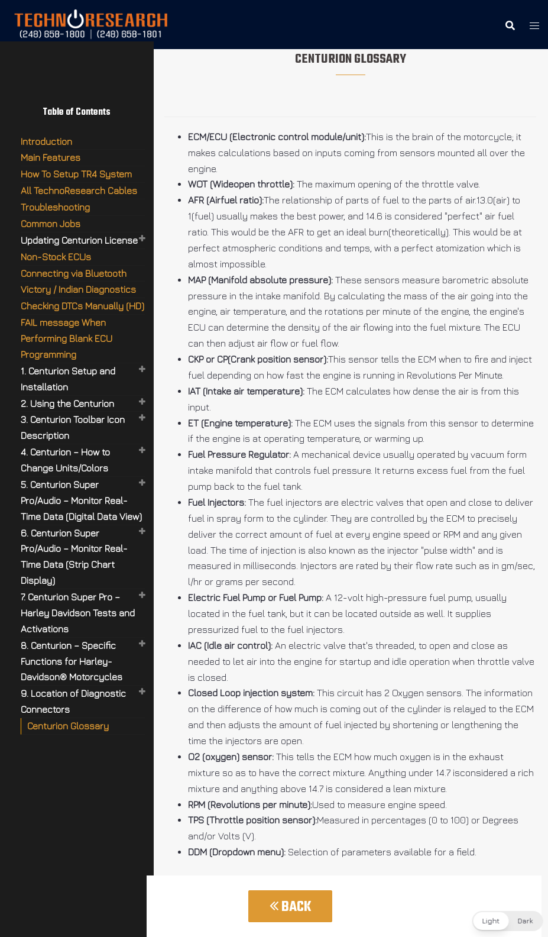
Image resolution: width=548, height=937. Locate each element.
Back (290, 907)
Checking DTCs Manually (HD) (82, 306)
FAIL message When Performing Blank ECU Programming (66, 338)
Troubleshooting (55, 207)
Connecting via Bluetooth (74, 273)
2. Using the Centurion (67, 403)
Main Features (50, 157)
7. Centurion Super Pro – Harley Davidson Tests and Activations (78, 613)
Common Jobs (50, 223)
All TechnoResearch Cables (79, 190)
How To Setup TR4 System (76, 174)
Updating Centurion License (79, 240)
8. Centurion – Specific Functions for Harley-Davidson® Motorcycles (71, 661)
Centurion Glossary (68, 725)
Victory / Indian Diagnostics (78, 289)
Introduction (46, 141)
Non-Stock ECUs (56, 256)
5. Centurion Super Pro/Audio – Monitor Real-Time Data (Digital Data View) (81, 500)
